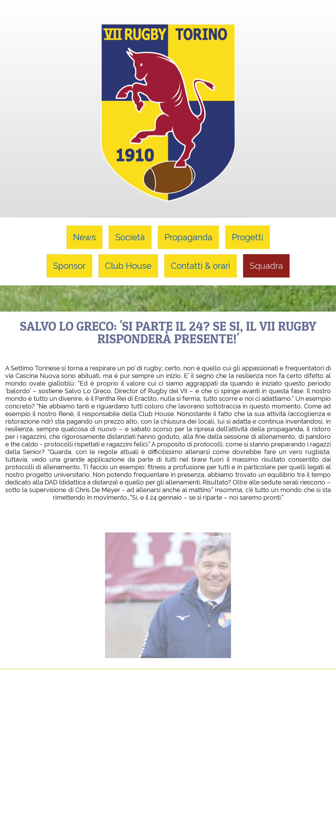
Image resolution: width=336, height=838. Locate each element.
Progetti (247, 237)
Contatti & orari (200, 266)
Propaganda (188, 237)
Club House (128, 266)
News (84, 237)
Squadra (266, 266)
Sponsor (69, 266)
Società (130, 237)
